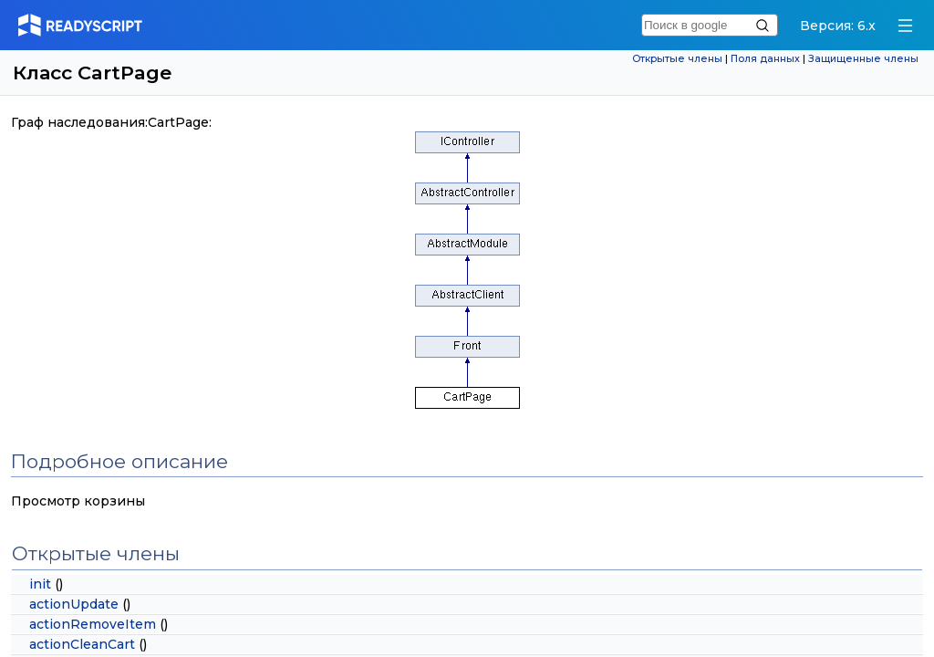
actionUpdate (74, 604)
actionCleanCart (82, 644)
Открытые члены (677, 59)
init (40, 584)
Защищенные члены (863, 59)
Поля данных (765, 59)
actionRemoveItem (92, 624)
